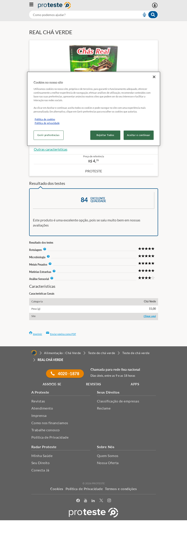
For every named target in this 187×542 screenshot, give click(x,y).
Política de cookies (45, 119)
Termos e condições (121, 489)
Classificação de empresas (118, 401)
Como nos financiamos (49, 423)
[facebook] (78, 501)
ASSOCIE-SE (52, 384)
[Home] (34, 352)
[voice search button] (142, 14)
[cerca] (80, 14)
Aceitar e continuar (138, 135)
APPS (135, 384)
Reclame (104, 408)
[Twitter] (101, 501)
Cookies (56, 489)
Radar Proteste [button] (44, 447)
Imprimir (35, 334)
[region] (93, 109)
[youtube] (85, 501)
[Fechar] (154, 77)
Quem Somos (108, 455)
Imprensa (39, 415)
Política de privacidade (47, 123)
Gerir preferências (48, 135)
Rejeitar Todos (105, 135)
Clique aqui (150, 316)
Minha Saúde (42, 455)
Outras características (50, 149)
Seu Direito (40, 463)
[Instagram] (109, 501)
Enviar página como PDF (61, 334)
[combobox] (93, 15)
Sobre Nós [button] (106, 447)
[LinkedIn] (93, 501)
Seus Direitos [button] (108, 392)
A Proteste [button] (40, 392)
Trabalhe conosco (45, 430)
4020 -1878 (65, 373)
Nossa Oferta (108, 463)
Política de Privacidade (50, 437)
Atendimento (42, 408)
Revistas (38, 401)
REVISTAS (93, 384)
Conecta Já (40, 470)
